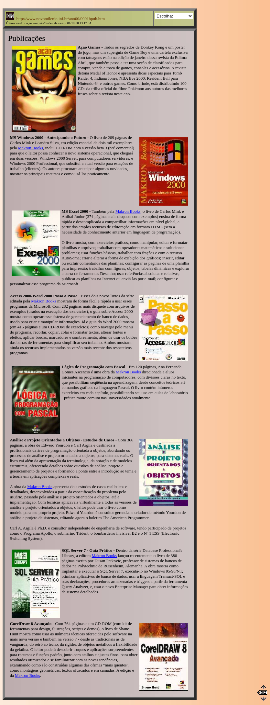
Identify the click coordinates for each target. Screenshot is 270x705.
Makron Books (30, 147)
